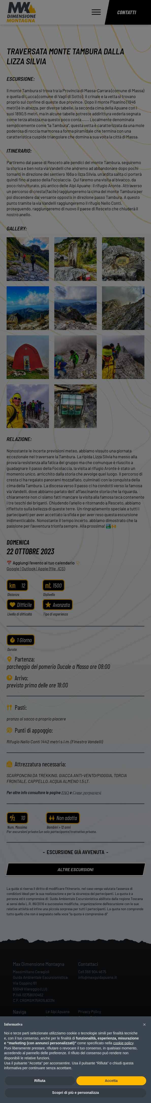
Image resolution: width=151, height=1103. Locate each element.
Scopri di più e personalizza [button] (75, 1093)
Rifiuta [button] (39, 1081)
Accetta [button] (111, 1081)
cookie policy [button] (123, 1043)
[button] (144, 1024)
